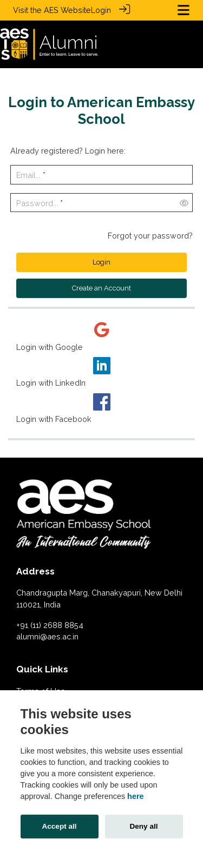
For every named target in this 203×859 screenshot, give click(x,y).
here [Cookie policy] (135, 796)
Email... (28, 174)
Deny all (143, 826)
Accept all (59, 826)
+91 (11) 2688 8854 (49, 624)
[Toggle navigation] (183, 10)
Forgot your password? (150, 235)
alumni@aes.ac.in (47, 635)
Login (101, 10)
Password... (37, 202)
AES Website (67, 10)
